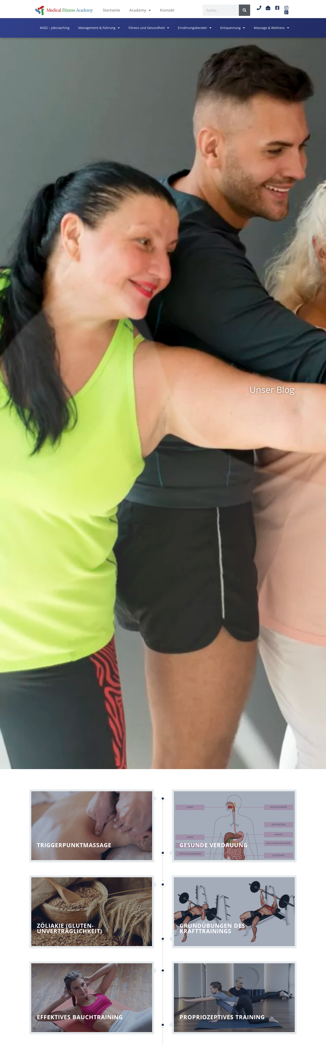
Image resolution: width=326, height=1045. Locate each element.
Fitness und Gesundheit (149, 28)
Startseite (111, 10)
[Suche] (244, 10)
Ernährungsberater (194, 28)
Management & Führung (99, 28)
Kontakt (167, 10)
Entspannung (232, 28)
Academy (140, 10)
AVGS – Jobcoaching (55, 28)
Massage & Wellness (271, 28)
